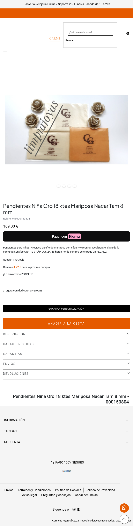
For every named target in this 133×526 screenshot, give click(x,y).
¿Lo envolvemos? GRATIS (18, 274)
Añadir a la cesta (66, 323)
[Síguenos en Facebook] (74, 509)
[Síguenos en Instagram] (78, 509)
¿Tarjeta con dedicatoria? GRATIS (23, 290)
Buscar (70, 40)
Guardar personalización (66, 308)
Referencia (9, 218)
